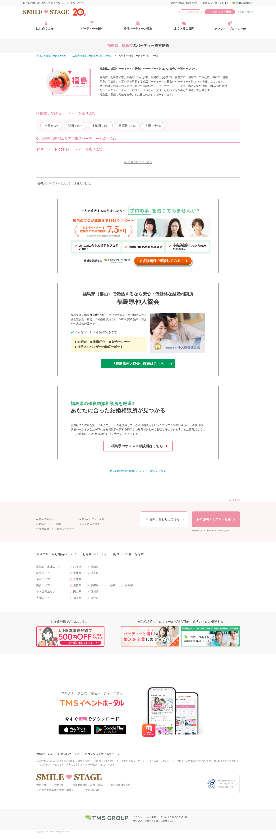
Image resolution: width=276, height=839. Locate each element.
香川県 (94, 591)
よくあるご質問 (184, 25)
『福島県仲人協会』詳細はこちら (138, 364)
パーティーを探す (92, 25)
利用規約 (59, 784)
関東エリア (43, 572)
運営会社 (41, 784)
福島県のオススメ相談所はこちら (137, 446)
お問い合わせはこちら (164, 519)
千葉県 (77, 572)
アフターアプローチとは (230, 25)
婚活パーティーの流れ (138, 25)
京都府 (94, 585)
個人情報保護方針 (121, 784)
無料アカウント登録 (217, 519)
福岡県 (77, 597)
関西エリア (43, 585)
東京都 (94, 572)
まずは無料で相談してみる (159, 261)
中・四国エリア (45, 591)
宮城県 (94, 566)
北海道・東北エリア (48, 566)
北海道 (77, 566)
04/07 (75, 125)
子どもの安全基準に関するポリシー (56, 790)
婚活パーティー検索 (50, 524)
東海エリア (43, 579)
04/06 (51, 125)
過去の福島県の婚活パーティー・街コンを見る (138, 470)
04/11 (100, 125)
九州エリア (43, 597)
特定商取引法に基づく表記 (88, 784)
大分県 (94, 597)
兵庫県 (129, 585)
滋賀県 (77, 585)
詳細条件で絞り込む (140, 162)
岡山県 (77, 591)
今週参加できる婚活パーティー (56, 529)
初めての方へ (46, 519)
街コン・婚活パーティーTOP (51, 55)
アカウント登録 (221, 11)
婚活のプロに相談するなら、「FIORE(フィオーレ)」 (199, 3)
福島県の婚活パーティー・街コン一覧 (92, 55)
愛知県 (77, 579)
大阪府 (112, 585)
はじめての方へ (46, 25)
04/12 (127, 125)
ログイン (192, 11)
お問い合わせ (245, 11)
